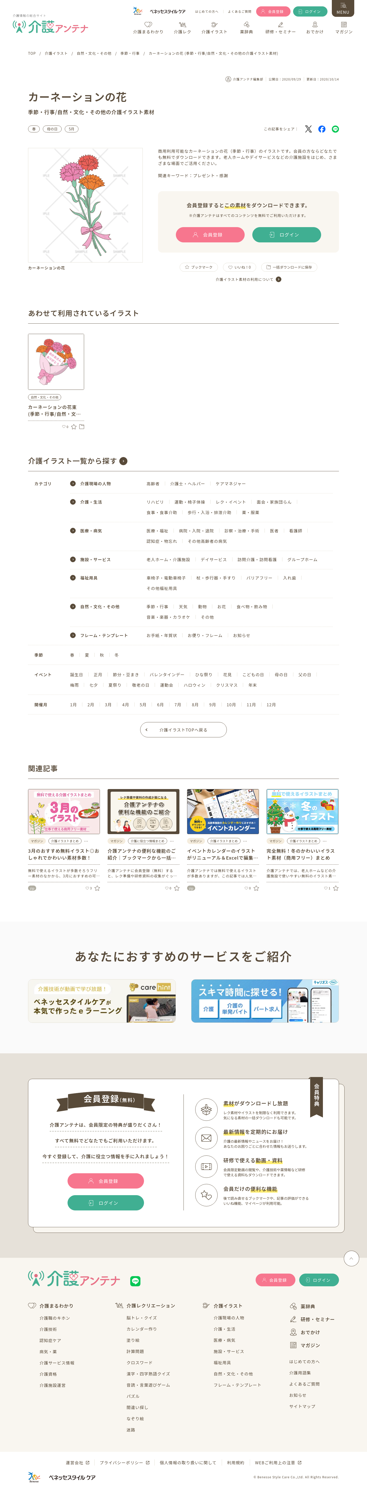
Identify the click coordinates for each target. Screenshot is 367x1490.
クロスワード (140, 1362)
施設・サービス (229, 1351)
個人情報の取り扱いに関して (188, 1462)
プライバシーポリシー (121, 1462)
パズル (133, 1396)
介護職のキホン (55, 1318)
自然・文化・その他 (233, 1374)
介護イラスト (222, 1305)
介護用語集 (300, 1373)
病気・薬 (48, 1351)
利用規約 (236, 1462)
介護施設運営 (53, 1385)
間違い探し (138, 1407)
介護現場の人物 (229, 1318)
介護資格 (48, 1374)
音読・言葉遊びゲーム (149, 1385)
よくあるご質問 (240, 11)
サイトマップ (302, 1406)
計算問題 (135, 1351)
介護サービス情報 (57, 1363)
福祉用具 (222, 1362)
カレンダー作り (142, 1329)
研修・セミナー (312, 1319)
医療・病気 (224, 1340)
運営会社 (74, 1462)
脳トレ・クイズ (142, 1318)
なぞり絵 (135, 1418)
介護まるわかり (51, 1306)
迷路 (131, 1430)
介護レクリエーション (145, 1305)
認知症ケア (50, 1340)
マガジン (304, 1345)
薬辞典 (302, 1306)
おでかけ (304, 1332)
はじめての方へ (206, 11)
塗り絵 (133, 1340)
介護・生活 (224, 1329)
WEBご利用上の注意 (275, 1462)
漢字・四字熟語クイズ (149, 1374)
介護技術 (48, 1329)
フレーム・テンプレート (237, 1385)
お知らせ (298, 1395)
